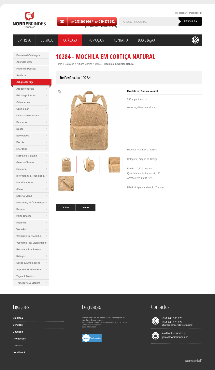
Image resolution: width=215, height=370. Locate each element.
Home (59, 64)
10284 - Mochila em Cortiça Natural (114, 64)
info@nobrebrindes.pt (174, 333)
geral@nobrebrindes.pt (188, 13)
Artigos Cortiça (85, 64)
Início (85, 207)
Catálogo (69, 64)
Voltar (65, 207)
